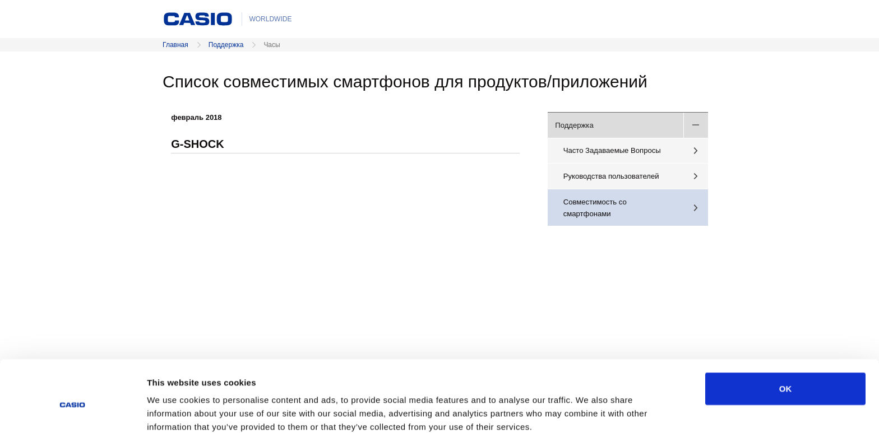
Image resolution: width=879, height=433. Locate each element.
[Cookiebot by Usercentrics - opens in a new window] (73, 411)
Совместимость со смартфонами (595, 208)
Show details (588, 411)
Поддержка (226, 45)
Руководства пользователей (611, 176)
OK (785, 336)
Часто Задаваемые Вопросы (612, 150)
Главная (175, 45)
